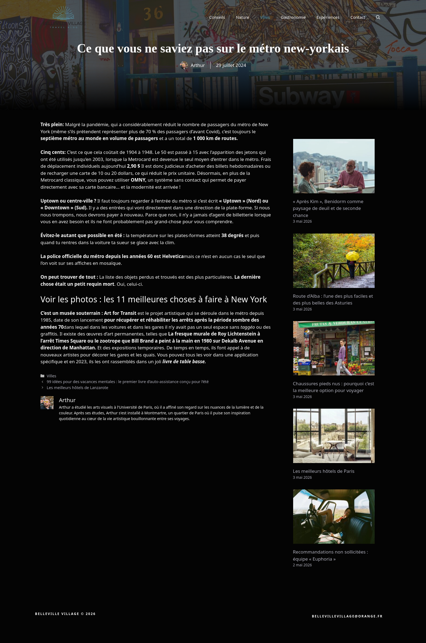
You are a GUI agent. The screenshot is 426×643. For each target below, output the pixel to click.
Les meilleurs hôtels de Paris (324, 471)
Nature (242, 17)
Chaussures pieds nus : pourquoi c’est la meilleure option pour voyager (333, 387)
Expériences (328, 17)
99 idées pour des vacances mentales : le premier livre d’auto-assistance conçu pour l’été (128, 381)
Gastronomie (293, 17)
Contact (357, 17)
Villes (265, 17)
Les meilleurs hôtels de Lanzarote (77, 387)
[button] (378, 17)
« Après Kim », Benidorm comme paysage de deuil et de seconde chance (328, 208)
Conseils (217, 17)
